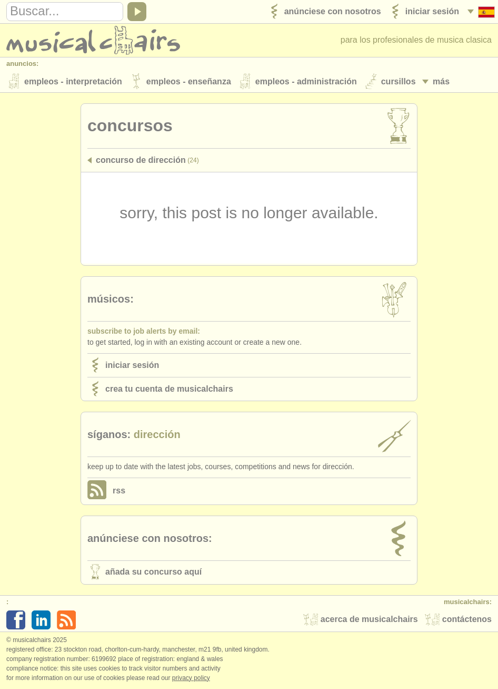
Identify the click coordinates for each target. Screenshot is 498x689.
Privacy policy (191, 678)
